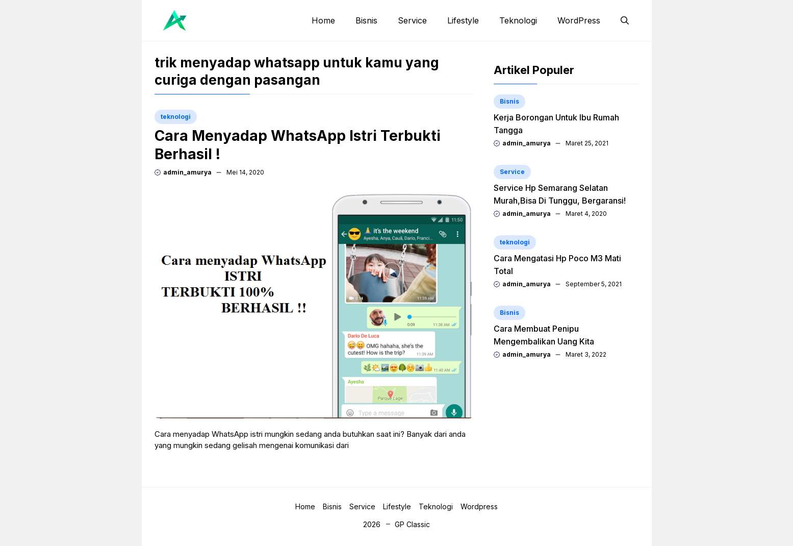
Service (412, 20)
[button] (624, 20)
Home (323, 20)
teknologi (176, 116)
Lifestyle (463, 20)
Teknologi (518, 20)
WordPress (578, 20)
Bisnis (366, 20)
